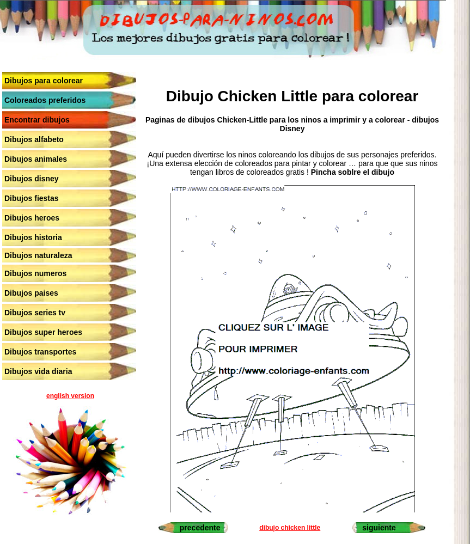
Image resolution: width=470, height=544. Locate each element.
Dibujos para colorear (43, 80)
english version (70, 396)
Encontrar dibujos (37, 119)
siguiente (378, 527)
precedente (200, 527)
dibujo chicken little (289, 527)
